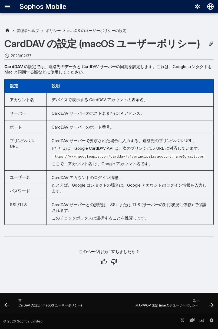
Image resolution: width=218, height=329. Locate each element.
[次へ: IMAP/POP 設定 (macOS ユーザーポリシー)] (173, 305)
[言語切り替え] (210, 6)
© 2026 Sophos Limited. (23, 321)
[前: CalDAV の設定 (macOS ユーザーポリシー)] (44, 305)
